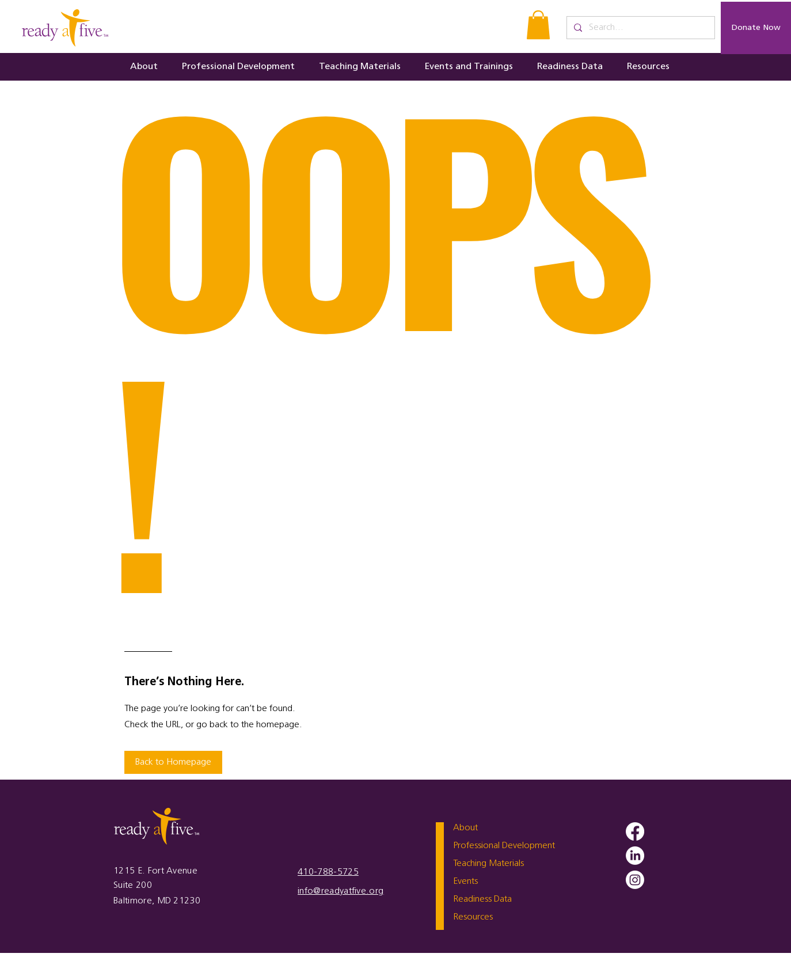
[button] (538, 24)
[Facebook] (635, 831)
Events (465, 881)
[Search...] (639, 28)
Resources (473, 917)
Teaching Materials (488, 863)
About (465, 828)
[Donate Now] (756, 28)
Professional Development (504, 845)
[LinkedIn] (635, 855)
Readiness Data (482, 899)
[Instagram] (635, 880)
